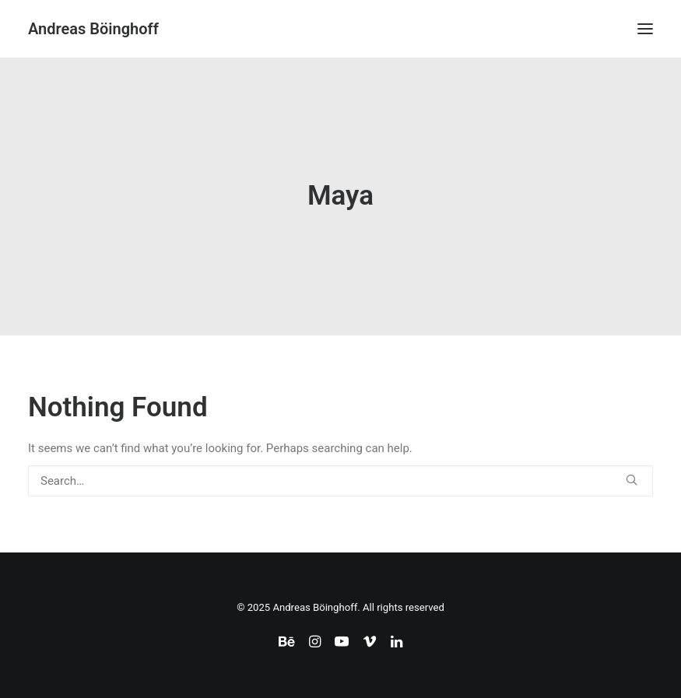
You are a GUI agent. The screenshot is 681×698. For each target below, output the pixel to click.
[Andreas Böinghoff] (93, 29)
